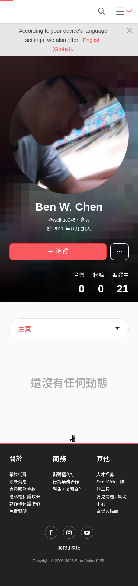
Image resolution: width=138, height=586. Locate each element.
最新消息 (18, 482)
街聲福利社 (64, 474)
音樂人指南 (107, 511)
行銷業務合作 (66, 482)
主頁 (24, 329)
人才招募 (105, 474)
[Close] (129, 30)
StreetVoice (39, 11)
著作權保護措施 (24, 504)
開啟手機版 (69, 547)
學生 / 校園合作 (68, 489)
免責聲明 (18, 511)
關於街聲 (18, 474)
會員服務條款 (22, 489)
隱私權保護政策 (24, 496)
